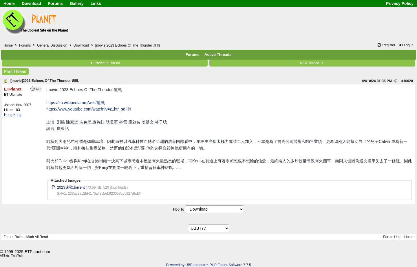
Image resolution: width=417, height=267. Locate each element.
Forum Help (392, 237)
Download (31, 3)
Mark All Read (37, 237)
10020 (408, 81)
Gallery (76, 3)
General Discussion (52, 45)
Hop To (178, 209)
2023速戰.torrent (71, 187)
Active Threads (217, 54)
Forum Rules (13, 237)
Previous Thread (104, 63)
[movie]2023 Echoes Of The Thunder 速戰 (44, 81)
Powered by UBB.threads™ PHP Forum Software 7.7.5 (208, 265)
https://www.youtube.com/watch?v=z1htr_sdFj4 (88, 109)
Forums (55, 3)
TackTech (17, 255)
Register (386, 45)
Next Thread (312, 63)
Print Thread (15, 71)
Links (96, 3)
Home (9, 3)
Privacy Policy (400, 3)
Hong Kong (12, 115)
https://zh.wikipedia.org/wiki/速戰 (75, 102)
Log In (406, 45)
